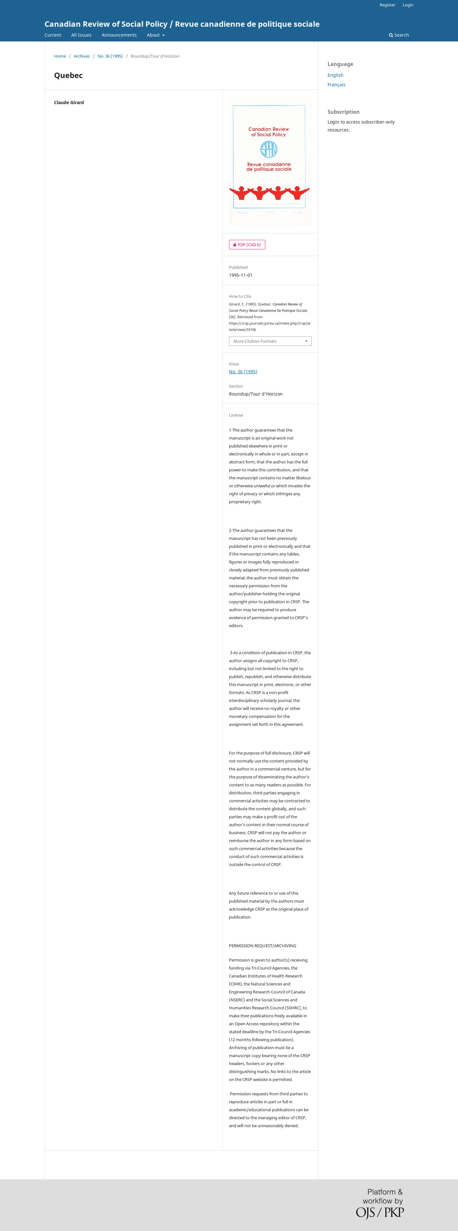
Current (53, 35)
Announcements (119, 35)
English (336, 75)
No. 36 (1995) (110, 56)
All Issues (81, 35)
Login (408, 5)
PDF (245, 244)
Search (399, 35)
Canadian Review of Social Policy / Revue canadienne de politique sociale (182, 23)
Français (336, 85)
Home (60, 56)
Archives (82, 56)
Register (387, 5)
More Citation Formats (254, 341)
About (154, 35)
